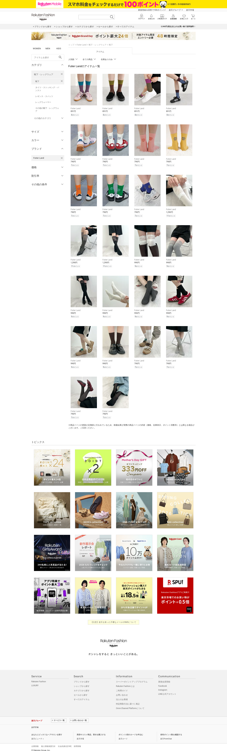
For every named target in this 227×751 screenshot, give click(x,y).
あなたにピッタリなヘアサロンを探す (46, 732)
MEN (47, 48)
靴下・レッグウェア (43, 74)
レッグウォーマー (43, 102)
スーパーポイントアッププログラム (132, 679)
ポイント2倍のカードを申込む (131, 732)
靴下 (37, 81)
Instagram (162, 687)
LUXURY (35, 683)
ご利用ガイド (122, 688)
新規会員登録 (164, 679)
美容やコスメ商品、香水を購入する (91, 732)
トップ (71, 45)
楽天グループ (175, 10)
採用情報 (77, 744)
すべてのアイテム (82, 697)
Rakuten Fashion (38, 679)
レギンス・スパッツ (44, 96)
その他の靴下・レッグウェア (47, 109)
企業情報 (35, 744)
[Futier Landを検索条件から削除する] (61, 158)
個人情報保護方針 (48, 744)
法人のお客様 (122, 697)
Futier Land (81, 45)
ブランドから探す (82, 679)
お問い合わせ (122, 692)
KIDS (59, 48)
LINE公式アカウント (167, 691)
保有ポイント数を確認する (171, 732)
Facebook (162, 683)
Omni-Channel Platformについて (130, 706)
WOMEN (37, 48)
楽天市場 (190, 10)
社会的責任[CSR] (64, 744)
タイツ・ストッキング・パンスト (47, 89)
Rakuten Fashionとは (125, 684)
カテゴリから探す (82, 688)
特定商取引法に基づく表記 (128, 701)
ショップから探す (82, 684)
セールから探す (81, 692)
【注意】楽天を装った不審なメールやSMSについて (113, 620)
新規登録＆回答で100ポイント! (152, 10)
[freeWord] (47, 57)
